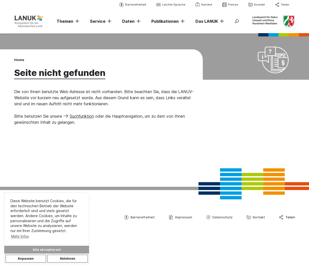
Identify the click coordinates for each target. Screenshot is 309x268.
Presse (230, 5)
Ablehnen (67, 258)
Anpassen (26, 258)
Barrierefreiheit (132, 5)
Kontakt (256, 5)
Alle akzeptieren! (47, 250)
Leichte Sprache (170, 5)
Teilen (282, 5)
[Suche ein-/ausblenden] (237, 21)
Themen (65, 21)
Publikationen (165, 21)
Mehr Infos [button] (20, 236)
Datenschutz (219, 217)
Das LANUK (206, 21)
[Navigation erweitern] (76, 21)
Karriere (203, 5)
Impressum (180, 217)
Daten (128, 21)
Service (97, 21)
